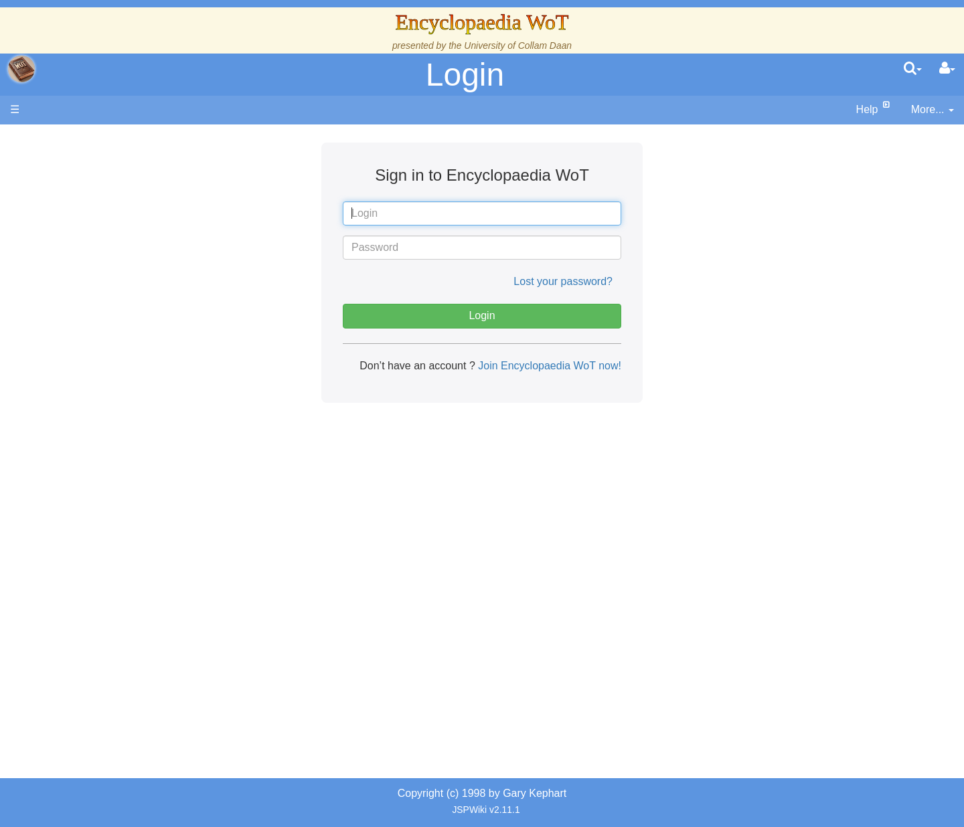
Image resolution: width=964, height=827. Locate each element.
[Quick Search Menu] (913, 69)
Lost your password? (563, 281)
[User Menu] (947, 69)
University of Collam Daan (518, 45)
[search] (913, 69)
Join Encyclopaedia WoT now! (548, 365)
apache (21, 69)
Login (465, 74)
